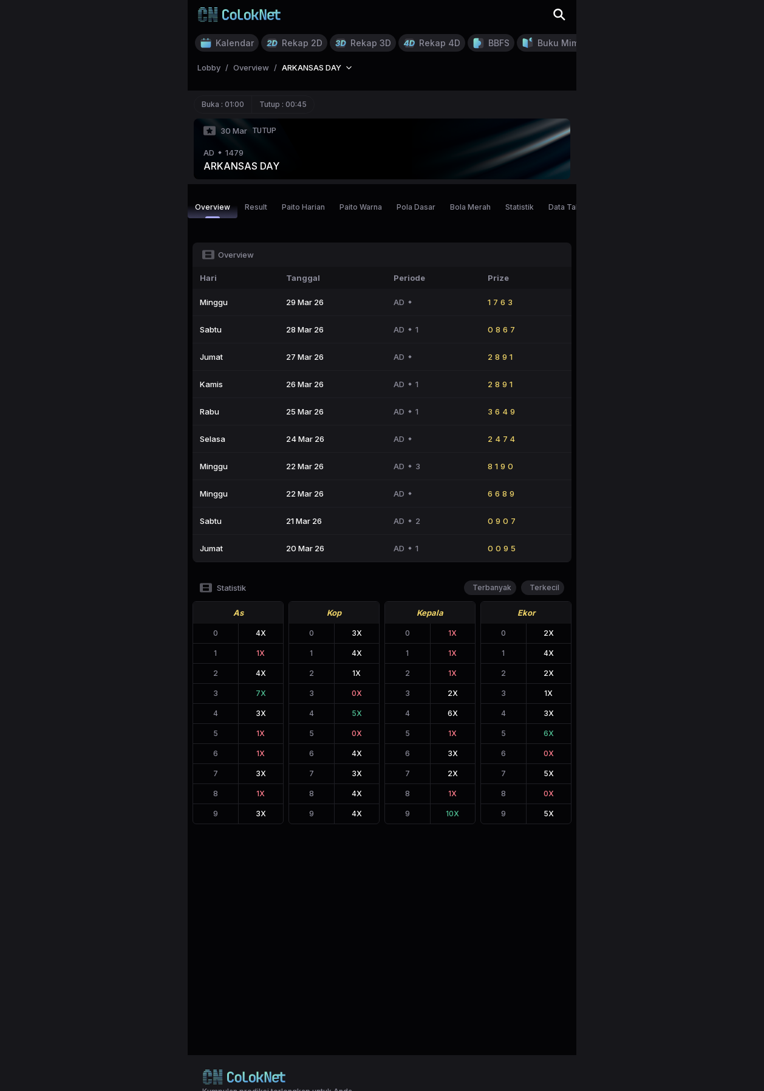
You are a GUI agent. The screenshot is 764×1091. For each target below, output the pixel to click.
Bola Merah (470, 207)
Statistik (519, 207)
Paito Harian (303, 207)
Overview (212, 210)
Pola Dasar (416, 207)
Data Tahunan (572, 207)
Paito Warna (360, 207)
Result (256, 207)
